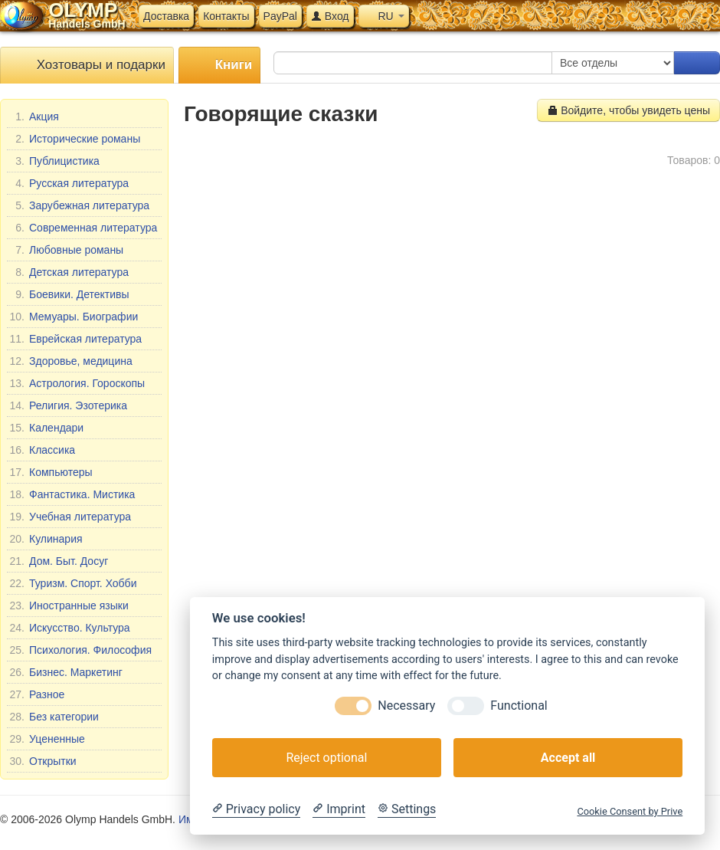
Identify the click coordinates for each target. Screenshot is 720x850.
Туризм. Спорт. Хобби (72, 583)
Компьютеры (51, 472)
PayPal (280, 16)
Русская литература (69, 183)
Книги (219, 65)
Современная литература (83, 227)
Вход (330, 16)
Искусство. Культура (69, 627)
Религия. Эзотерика (68, 405)
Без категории (54, 716)
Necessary (406, 705)
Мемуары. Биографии (73, 316)
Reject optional (326, 757)
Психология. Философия (80, 650)
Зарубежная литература (79, 205)
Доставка (166, 16)
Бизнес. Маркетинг (66, 672)
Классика (42, 450)
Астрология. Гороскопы (77, 383)
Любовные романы (66, 250)
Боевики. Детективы (69, 294)
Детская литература (69, 272)
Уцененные (47, 739)
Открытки (43, 761)
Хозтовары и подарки (86, 65)
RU (383, 16)
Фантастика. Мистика (72, 494)
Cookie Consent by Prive (629, 811)
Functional (518, 705)
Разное (36, 694)
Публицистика (54, 161)
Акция (34, 116)
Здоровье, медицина (71, 361)
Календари (46, 427)
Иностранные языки (69, 605)
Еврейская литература (75, 338)
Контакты (226, 16)
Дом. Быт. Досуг (58, 561)
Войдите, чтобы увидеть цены (628, 110)
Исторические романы (74, 138)
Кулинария (46, 538)
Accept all (568, 757)
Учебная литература (70, 516)
